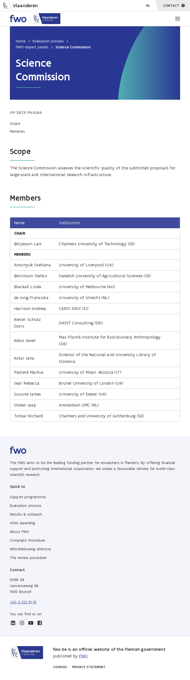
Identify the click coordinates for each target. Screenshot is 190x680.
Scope (15, 123)
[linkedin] (13, 623)
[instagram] (22, 623)
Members (17, 131)
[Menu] (177, 18)
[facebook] (40, 623)
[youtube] (31, 623)
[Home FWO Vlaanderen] (35, 18)
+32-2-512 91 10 (23, 602)
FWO (83, 656)
